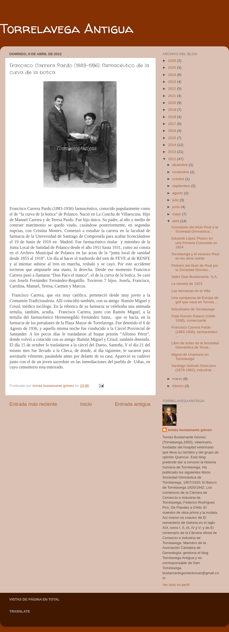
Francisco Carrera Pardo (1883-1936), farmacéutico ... (194, 331)
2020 (172, 103)
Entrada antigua (132, 404)
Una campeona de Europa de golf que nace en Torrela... (194, 300)
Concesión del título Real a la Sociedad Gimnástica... (194, 229)
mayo (177, 214)
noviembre (181, 172)
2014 (172, 145)
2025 (172, 68)
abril (176, 221)
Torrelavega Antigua (66, 28)
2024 (172, 75)
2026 (172, 61)
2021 (172, 96)
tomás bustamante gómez (190, 430)
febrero (178, 386)
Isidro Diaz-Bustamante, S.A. (194, 277)
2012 (172, 159)
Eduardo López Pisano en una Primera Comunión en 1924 (194, 242)
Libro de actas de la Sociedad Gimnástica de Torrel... (195, 345)
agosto (178, 193)
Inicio (86, 404)
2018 (172, 117)
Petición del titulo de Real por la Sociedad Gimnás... (194, 268)
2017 (172, 124)
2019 (172, 110)
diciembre (180, 165)
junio (176, 207)
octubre (178, 179)
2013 (172, 152)
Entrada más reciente (33, 404)
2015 (172, 138)
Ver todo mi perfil (175, 585)
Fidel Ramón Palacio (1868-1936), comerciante (193, 318)
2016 (172, 131)
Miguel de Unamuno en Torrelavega (190, 357)
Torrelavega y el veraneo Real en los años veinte (195, 256)
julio (176, 200)
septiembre (181, 186)
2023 (172, 82)
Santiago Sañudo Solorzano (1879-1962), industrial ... (193, 368)
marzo (177, 379)
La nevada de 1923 (186, 284)
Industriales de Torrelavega (193, 309)
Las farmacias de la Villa (190, 291)
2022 (172, 89)
